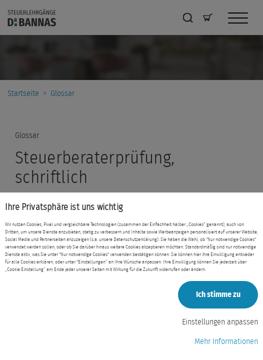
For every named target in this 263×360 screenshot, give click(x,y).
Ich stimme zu (218, 294)
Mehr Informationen (226, 342)
